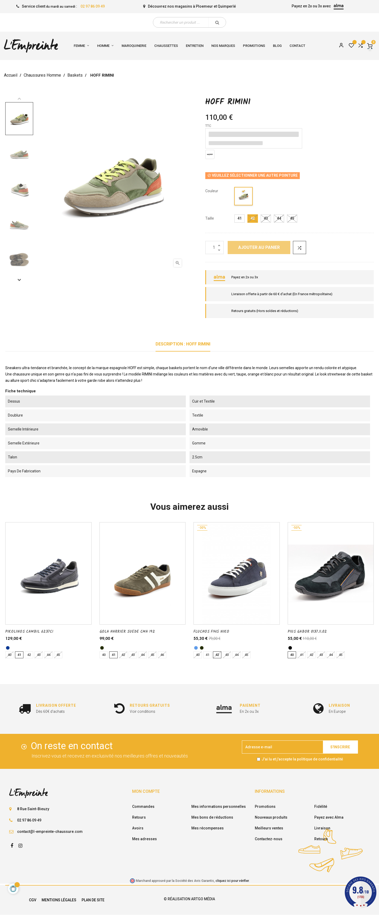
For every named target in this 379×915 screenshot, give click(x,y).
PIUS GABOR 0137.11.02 (307, 632)
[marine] (8, 648)
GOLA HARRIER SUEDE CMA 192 (127, 632)
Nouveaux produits (271, 817)
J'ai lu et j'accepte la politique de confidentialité (302, 759)
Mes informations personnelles (218, 806)
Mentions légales (59, 900)
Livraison (322, 828)
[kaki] (102, 648)
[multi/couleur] (243, 197)
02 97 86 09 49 (93, 6)
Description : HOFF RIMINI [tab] (183, 344)
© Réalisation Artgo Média (189, 899)
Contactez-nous (268, 839)
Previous (19, 98)
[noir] (290, 648)
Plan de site (93, 900)
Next (19, 279)
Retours (139, 817)
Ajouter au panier (259, 247)
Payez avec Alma (328, 817)
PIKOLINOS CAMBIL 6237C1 (29, 632)
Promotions (265, 806)
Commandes (143, 806)
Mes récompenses (207, 828)
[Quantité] (214, 247)
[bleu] (196, 648)
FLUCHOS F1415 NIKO (211, 632)
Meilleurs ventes (269, 828)
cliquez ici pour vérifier (232, 881)
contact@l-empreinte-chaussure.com (50, 831)
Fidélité (320, 806)
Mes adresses (144, 839)
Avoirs (137, 828)
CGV (32, 900)
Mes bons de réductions (212, 817)
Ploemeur (204, 6)
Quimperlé (227, 6)
